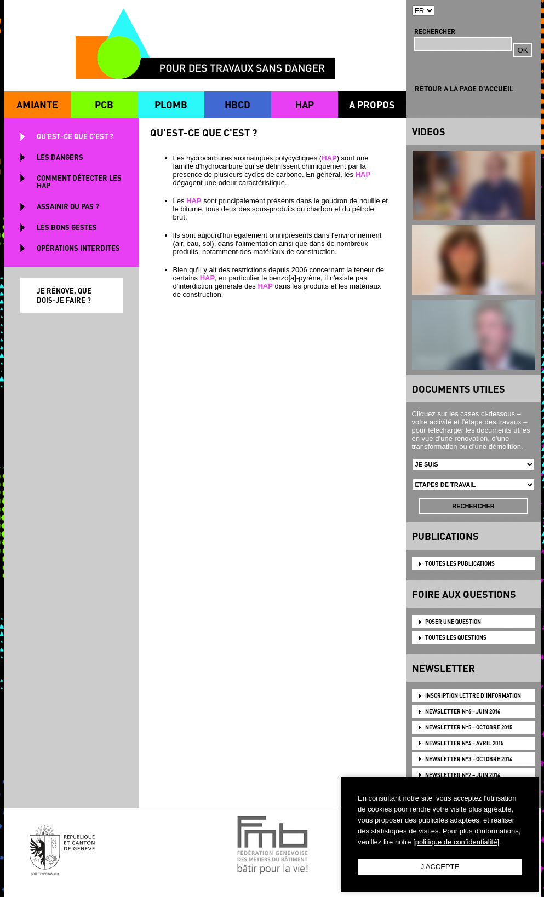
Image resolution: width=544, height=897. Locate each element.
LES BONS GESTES (67, 227)
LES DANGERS (60, 157)
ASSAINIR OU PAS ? (68, 206)
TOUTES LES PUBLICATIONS (460, 563)
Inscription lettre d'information (473, 695)
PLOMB (170, 104)
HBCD (237, 104)
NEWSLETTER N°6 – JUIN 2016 (462, 711)
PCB (104, 104)
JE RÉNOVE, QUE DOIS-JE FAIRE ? (64, 295)
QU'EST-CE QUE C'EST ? (75, 136)
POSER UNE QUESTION (453, 621)
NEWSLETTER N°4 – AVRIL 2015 (464, 743)
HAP (304, 104)
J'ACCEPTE (440, 867)
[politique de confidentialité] (456, 842)
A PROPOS (372, 104)
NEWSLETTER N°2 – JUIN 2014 (462, 775)
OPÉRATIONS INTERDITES (78, 247)
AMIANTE (37, 104)
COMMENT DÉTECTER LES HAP (79, 181)
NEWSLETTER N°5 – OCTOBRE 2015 (468, 727)
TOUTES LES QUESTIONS (455, 637)
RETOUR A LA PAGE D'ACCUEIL (464, 88)
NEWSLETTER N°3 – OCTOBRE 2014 (468, 759)
